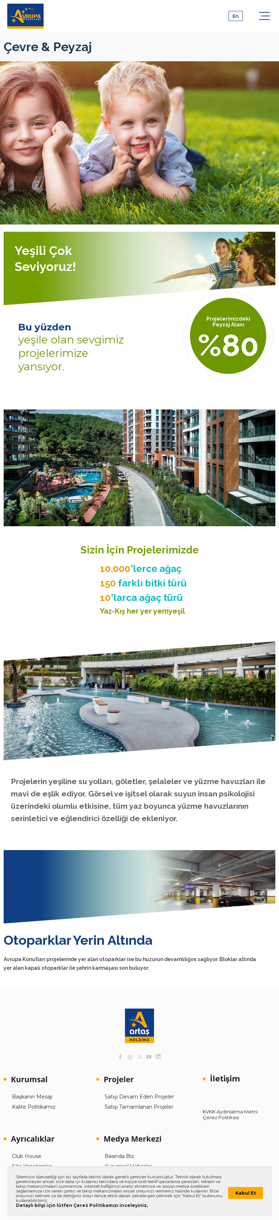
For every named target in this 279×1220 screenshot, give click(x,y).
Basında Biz (119, 1156)
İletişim (225, 1078)
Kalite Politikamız (34, 1107)
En (235, 16)
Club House (26, 1156)
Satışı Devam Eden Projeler (139, 1096)
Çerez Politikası (221, 1117)
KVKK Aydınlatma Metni (230, 1111)
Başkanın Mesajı (32, 1096)
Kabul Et (245, 1193)
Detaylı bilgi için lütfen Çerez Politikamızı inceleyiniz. (82, 1205)
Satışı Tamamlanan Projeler (139, 1107)
